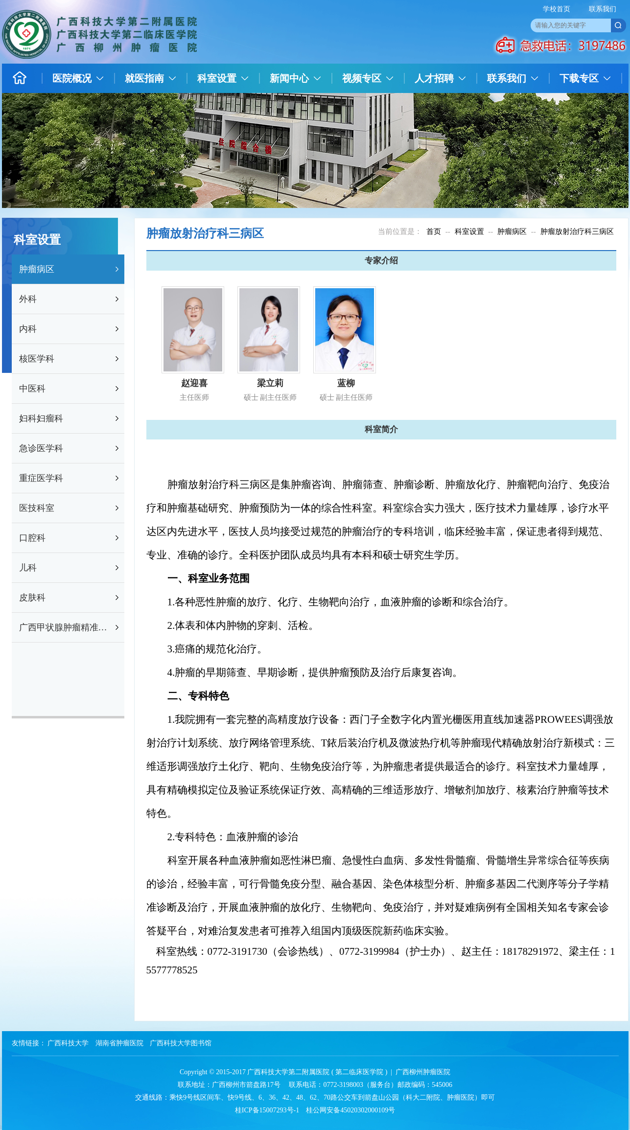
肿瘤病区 (36, 269)
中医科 (32, 388)
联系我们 (602, 9)
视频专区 (361, 78)
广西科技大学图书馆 (180, 1043)
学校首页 (556, 9)
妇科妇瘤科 (41, 418)
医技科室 (36, 508)
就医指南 (144, 78)
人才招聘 (434, 78)
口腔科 (32, 538)
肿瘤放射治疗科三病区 (577, 231)
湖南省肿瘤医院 (119, 1043)
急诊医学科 (41, 448)
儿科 (28, 568)
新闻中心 (289, 78)
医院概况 (72, 78)
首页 (433, 231)
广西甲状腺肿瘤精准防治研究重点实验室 (66, 627)
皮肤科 (32, 597)
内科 (28, 329)
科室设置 (216, 78)
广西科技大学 (68, 1043)
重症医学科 (41, 478)
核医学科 (36, 359)
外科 (28, 299)
